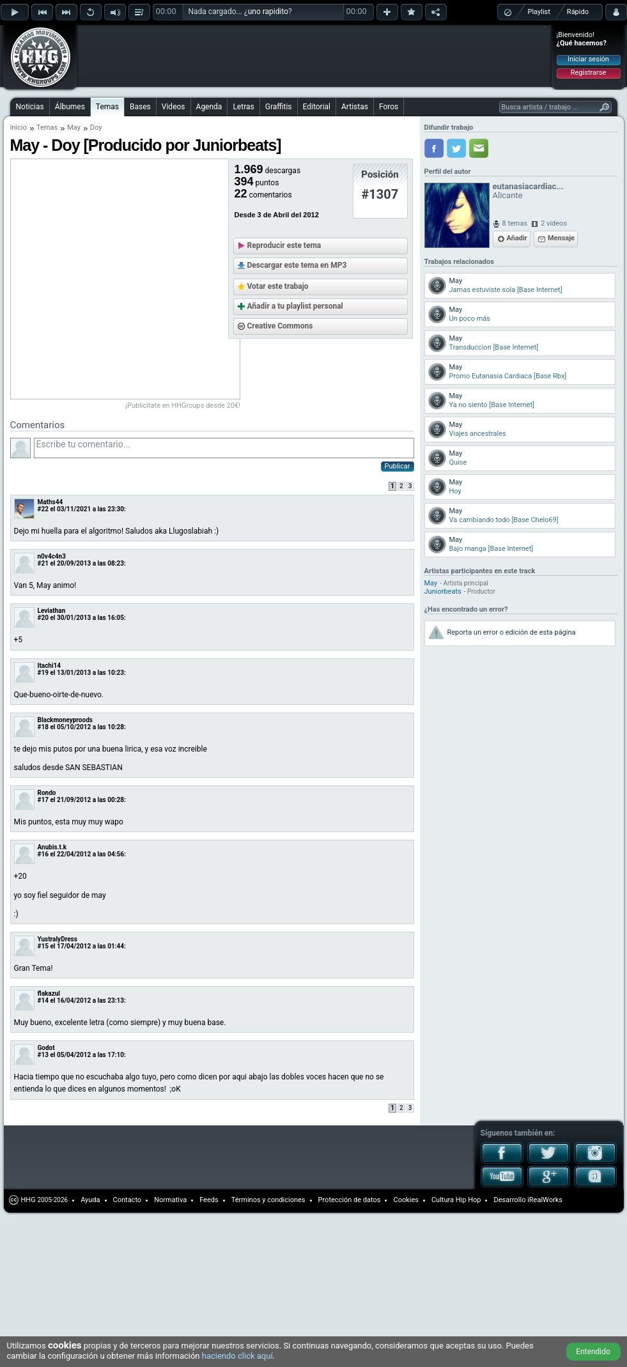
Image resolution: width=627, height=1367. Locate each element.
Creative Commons (280, 325)
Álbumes (70, 106)
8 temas (515, 223)
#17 (43, 799)
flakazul (49, 993)
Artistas (354, 106)
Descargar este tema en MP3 (297, 265)
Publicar (397, 466)
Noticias (30, 106)
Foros (388, 106)
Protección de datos (349, 1200)
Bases (140, 106)
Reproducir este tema (284, 245)
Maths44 (50, 502)
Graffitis (278, 106)
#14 (43, 1000)
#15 (43, 946)
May (74, 127)
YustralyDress (57, 939)
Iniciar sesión (588, 59)
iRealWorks (544, 1200)
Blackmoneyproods (65, 719)
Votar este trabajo (278, 286)
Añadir (517, 238)
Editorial (316, 106)
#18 (43, 726)
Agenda (209, 106)
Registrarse (588, 72)
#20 (43, 617)
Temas (107, 106)
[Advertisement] (161, 46)
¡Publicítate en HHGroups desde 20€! (183, 405)
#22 (43, 509)
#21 (43, 563)
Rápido (578, 12)
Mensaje (561, 238)
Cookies (405, 1200)
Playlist (539, 12)
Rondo (47, 792)
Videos (173, 106)
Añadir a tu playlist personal (295, 306)
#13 (43, 1054)
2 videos (554, 223)
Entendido (593, 1351)
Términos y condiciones (268, 1200)
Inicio (18, 127)
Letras (243, 106)
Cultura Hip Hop (456, 1200)
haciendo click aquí (237, 1356)
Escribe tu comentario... (224, 448)
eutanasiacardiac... (528, 186)
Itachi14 (49, 665)
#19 (43, 672)
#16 (43, 854)
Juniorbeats (442, 591)
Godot (46, 1047)
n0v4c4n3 (52, 556)
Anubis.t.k (52, 847)
